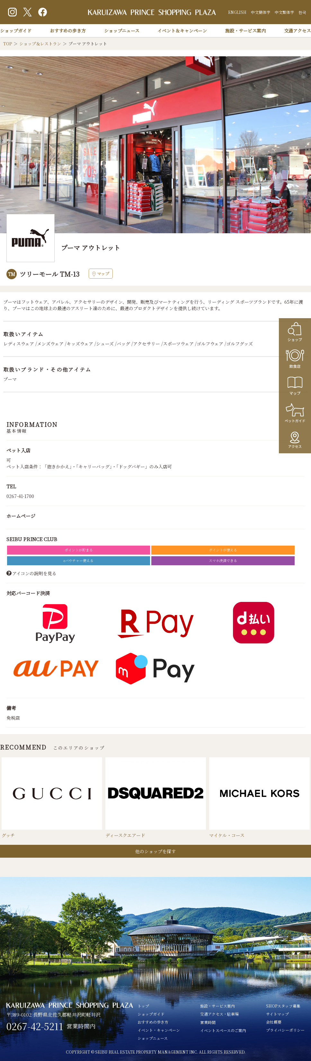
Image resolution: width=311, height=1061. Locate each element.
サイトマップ (277, 1014)
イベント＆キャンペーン (182, 30)
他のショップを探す (155, 851)
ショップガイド (15, 30)
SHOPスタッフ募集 (283, 1006)
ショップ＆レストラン (40, 44)
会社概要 (273, 1022)
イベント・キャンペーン (159, 1030)
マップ (100, 274)
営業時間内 (81, 1026)
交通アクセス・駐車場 (219, 1014)
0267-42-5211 (34, 1026)
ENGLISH (237, 12)
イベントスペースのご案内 (223, 1030)
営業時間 (208, 1022)
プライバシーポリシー (285, 1030)
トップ (143, 1006)
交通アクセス (297, 30)
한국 (302, 12)
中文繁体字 (284, 12)
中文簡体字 (260, 12)
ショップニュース (121, 30)
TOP (7, 44)
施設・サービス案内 (245, 30)
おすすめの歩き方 (68, 30)
